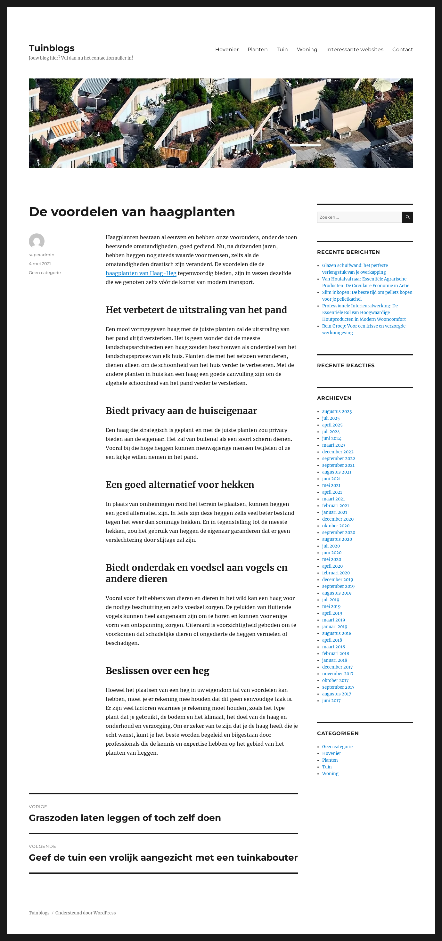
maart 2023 (333, 445)
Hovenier (227, 49)
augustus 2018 (336, 633)
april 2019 (332, 613)
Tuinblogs (52, 48)
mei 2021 (331, 485)
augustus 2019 (337, 593)
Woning (307, 49)
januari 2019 (335, 626)
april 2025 (332, 425)
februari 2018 (335, 653)
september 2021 (338, 465)
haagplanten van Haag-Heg (141, 273)
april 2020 (332, 566)
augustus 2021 (336, 472)
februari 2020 (336, 573)
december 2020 (338, 519)
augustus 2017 (336, 694)
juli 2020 (331, 546)
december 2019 (337, 579)
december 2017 (337, 667)
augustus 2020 (337, 539)
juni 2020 (331, 553)
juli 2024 (331, 431)
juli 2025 (331, 418)
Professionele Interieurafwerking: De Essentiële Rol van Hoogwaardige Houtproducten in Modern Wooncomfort (364, 312)
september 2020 (338, 532)
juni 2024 (331, 438)
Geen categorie (45, 272)
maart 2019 (333, 620)
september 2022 (338, 458)
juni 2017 (331, 700)
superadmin (41, 254)
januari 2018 (334, 660)
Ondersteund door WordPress (85, 913)
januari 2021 (334, 512)
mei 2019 (331, 606)
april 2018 (332, 640)
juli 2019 (331, 600)
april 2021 (332, 492)
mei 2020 (331, 559)
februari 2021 (335, 505)
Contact (402, 49)
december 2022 (338, 452)
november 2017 (338, 674)
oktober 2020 (335, 526)
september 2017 (338, 687)
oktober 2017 (335, 680)
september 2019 (338, 586)
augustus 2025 (337, 411)
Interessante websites (354, 49)
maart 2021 (333, 499)
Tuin (282, 49)
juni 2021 (331, 479)
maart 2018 (333, 647)
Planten (258, 49)
